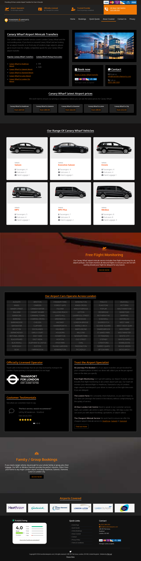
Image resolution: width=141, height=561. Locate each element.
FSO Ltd (109, 554)
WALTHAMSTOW (124, 309)
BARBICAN (16, 315)
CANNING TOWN (38, 315)
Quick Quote (94, 19)
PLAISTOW (103, 305)
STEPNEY (103, 339)
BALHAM (16, 312)
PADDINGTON (81, 346)
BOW (16, 349)
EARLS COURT (37, 332)
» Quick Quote (75, 528)
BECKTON (17, 329)
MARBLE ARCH (81, 326)
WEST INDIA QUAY (124, 326)
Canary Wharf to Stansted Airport (21, 73)
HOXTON (60, 339)
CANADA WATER (37, 309)
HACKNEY (60, 322)
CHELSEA (37, 322)
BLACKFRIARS (16, 339)
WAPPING (124, 315)
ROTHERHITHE (103, 315)
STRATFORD (103, 343)
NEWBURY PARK (80, 336)
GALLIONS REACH (60, 312)
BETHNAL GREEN (17, 336)
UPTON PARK (103, 349)
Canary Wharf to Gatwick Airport (20, 69)
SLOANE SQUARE (103, 326)
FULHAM (60, 309)
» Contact (74, 537)
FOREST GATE (60, 305)
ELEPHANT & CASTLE (37, 343)
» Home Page (75, 525)
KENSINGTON (81, 302)
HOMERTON (60, 336)
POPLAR (103, 309)
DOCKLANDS (37, 329)
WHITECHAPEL (124, 339)
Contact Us (122, 19)
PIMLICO (103, 302)
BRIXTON (37, 302)
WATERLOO (124, 319)
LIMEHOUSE (81, 319)
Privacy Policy (70, 557)
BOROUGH (16, 346)
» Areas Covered (76, 534)
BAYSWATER (17, 326)
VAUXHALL (124, 302)
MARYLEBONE (81, 329)
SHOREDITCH (103, 322)
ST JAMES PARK (103, 332)
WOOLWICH (124, 349)
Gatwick (114, 421)
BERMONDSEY (17, 332)
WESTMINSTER (124, 332)
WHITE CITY (124, 336)
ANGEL (16, 305)
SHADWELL (103, 319)
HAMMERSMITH (60, 326)
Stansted (123, 421)
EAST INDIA (37, 339)
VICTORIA (124, 305)
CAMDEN (37, 305)
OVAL (81, 343)
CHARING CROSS (38, 319)
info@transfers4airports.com (119, 76)
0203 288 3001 (115, 10)
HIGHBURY (60, 329)
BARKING (16, 319)
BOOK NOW (104, 270)
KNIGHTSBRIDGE (81, 309)
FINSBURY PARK (60, 302)
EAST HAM (37, 336)
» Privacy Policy (75, 540)
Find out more (81, 426)
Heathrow (106, 421)
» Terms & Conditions (77, 543)
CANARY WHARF (37, 312)
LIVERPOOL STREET (81, 315)
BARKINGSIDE (16, 322)
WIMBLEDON (124, 343)
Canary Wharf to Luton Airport (20, 76)
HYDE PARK (60, 343)
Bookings (82, 19)
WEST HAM (124, 322)
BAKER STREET (16, 309)
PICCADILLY (81, 349)
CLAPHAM (37, 326)
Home (72, 19)
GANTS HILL (60, 315)
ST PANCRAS (103, 336)
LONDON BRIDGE (81, 322)
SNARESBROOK (103, 329)
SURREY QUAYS (103, 346)
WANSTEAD (124, 312)
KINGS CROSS (81, 305)
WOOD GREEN (124, 346)
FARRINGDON (37, 349)
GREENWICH (60, 319)
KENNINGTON (60, 349)
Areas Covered (108, 19)
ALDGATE (16, 302)
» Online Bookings (76, 531)
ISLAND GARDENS (60, 346)
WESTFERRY (124, 329)
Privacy (132, 19)
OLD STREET (81, 339)
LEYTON (81, 312)
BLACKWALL (17, 343)
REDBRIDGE (103, 312)
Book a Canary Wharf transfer (86, 75)
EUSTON (37, 346)
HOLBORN (60, 332)
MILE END (81, 332)
